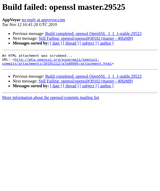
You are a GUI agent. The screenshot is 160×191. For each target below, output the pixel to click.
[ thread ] (71, 43)
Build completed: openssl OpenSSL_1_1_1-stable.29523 (93, 33)
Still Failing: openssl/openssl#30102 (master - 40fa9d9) (86, 38)
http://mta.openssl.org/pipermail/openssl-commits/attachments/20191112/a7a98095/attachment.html (57, 63)
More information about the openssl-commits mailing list (50, 100)
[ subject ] (88, 43)
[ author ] (106, 43)
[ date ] (56, 43)
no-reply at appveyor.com (43, 20)
